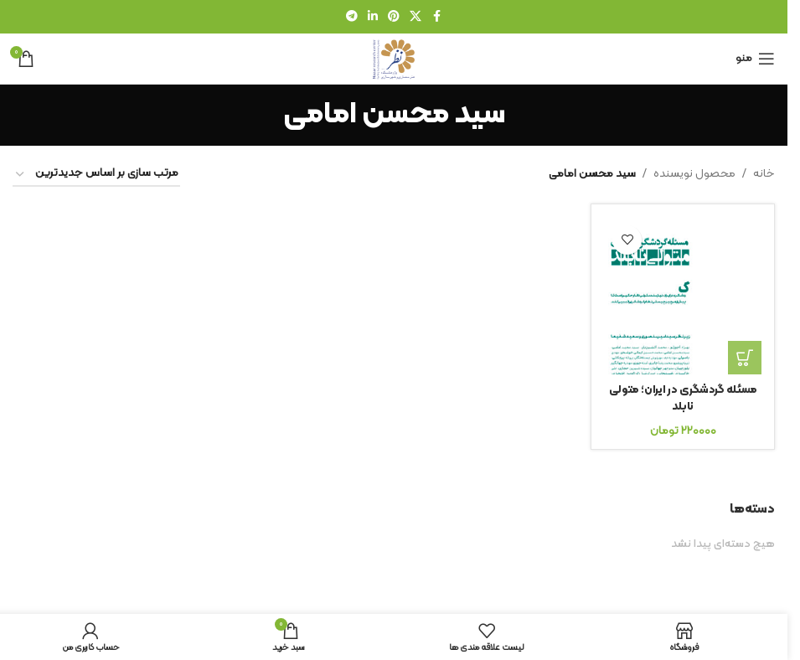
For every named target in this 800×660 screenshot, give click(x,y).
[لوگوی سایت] (394, 58)
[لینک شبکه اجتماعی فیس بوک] (436, 17)
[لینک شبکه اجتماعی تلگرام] (352, 17)
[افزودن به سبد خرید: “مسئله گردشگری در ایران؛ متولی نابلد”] (744, 357)
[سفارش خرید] (96, 174)
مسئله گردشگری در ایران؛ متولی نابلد (682, 398)
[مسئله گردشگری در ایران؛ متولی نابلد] (682, 295)
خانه (764, 174)
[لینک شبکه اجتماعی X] (415, 17)
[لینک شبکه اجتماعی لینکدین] (373, 17)
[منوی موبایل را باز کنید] (755, 58)
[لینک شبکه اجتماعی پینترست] (394, 17)
